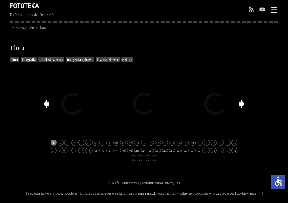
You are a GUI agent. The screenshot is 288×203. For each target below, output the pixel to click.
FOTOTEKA (24, 6)
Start (31, 28)
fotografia (29, 60)
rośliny (127, 60)
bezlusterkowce (108, 60)
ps (178, 183)
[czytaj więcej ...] (249, 193)
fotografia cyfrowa (80, 60)
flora (14, 60)
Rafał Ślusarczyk (51, 60)
